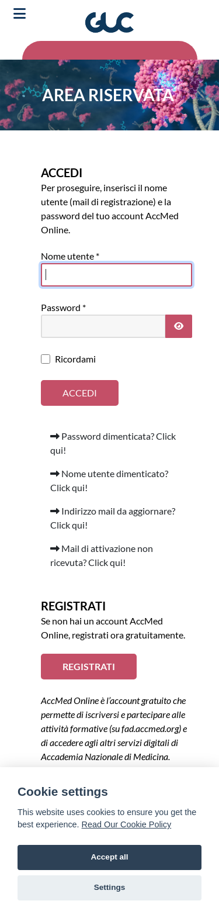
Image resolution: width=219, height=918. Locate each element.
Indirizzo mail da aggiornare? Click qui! (112, 517)
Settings (110, 887)
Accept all (109, 857)
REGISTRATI (88, 666)
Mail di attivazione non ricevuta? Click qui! (101, 555)
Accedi (79, 392)
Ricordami (75, 358)
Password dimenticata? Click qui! (113, 442)
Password (63, 307)
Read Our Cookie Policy (127, 824)
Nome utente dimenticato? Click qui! (109, 480)
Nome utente (70, 255)
